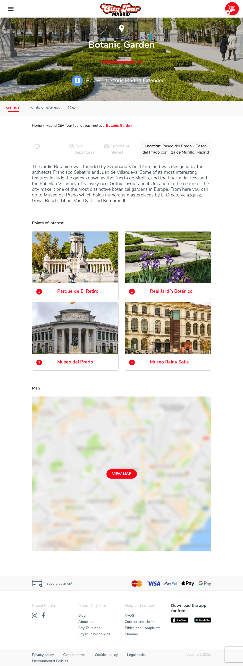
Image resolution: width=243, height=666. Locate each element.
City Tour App (89, 627)
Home (37, 125)
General (13, 107)
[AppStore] (179, 620)
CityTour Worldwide (94, 634)
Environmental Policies (50, 661)
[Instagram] (34, 616)
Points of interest (44, 107)
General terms (74, 654)
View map (121, 473)
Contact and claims (140, 621)
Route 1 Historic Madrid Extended (118, 80)
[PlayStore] (202, 620)
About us (85, 621)
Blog (82, 615)
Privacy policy (43, 654)
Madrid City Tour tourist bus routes (74, 125)
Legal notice (136, 654)
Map (72, 107)
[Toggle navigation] (11, 8)
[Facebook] (43, 616)
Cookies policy (106, 654)
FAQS (129, 615)
